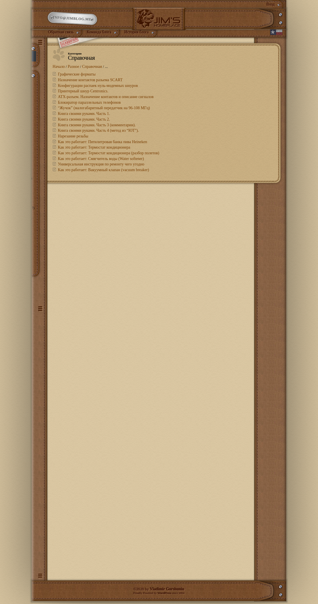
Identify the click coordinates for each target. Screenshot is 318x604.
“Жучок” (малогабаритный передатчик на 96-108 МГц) (104, 110)
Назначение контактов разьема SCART (90, 82)
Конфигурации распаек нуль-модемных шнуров (98, 87)
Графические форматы (76, 76)
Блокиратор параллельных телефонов (89, 104)
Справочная (92, 68)
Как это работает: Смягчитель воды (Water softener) (101, 160)
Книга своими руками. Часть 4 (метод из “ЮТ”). (98, 132)
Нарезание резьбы (73, 138)
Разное (73, 68)
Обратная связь (61, 33)
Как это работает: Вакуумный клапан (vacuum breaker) (103, 172)
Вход (271, 4)
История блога (137, 33)
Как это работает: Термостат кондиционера (94, 149)
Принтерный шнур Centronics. (83, 93)
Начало (59, 68)
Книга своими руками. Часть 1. (84, 116)
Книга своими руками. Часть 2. (84, 121)
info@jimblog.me (72, 19)
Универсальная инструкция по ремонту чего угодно (101, 166)
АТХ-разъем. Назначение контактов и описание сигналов (106, 99)
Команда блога (99, 33)
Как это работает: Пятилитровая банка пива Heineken (102, 144)
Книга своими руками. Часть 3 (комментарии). (97, 127)
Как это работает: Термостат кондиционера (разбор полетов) (108, 155)
